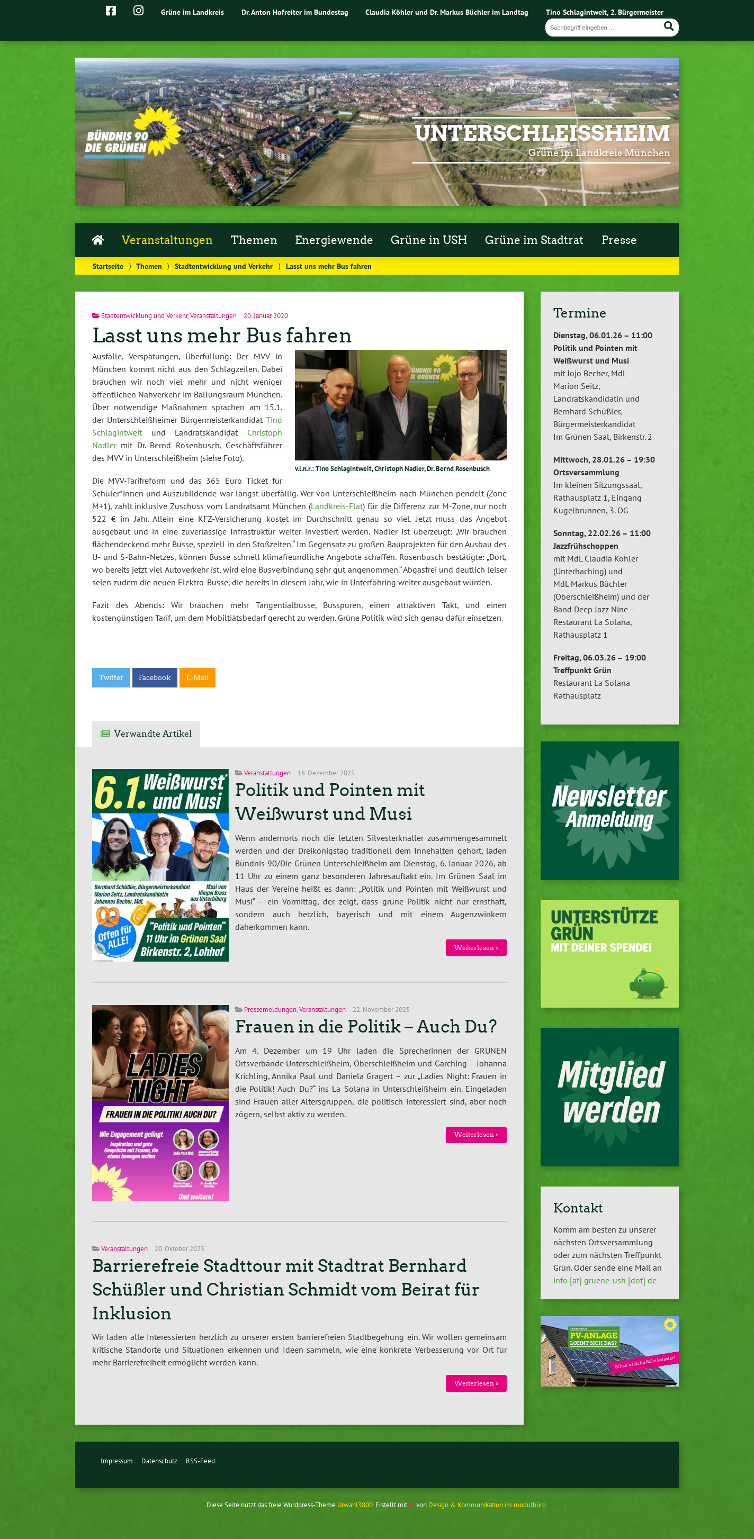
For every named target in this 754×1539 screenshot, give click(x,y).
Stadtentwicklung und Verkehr (224, 266)
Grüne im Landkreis (192, 12)
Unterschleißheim (542, 133)
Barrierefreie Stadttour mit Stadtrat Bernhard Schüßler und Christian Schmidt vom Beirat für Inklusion (286, 1289)
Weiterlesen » (476, 948)
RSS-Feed (200, 1460)
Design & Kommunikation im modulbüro (487, 1504)
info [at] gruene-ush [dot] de (605, 1280)
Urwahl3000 (355, 1504)
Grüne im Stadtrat (534, 240)
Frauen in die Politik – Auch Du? (366, 1026)
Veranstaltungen (167, 240)
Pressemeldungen (270, 1009)
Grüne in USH (429, 240)
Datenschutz (159, 1460)
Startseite (108, 266)
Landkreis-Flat (337, 506)
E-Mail (197, 678)
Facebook (154, 678)
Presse (619, 240)
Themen (254, 240)
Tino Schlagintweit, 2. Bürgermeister (604, 12)
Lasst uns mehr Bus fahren (222, 335)
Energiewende (334, 240)
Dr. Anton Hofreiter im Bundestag (294, 12)
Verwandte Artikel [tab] (153, 734)
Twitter (111, 678)
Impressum (117, 1460)
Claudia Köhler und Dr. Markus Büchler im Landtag (446, 12)
